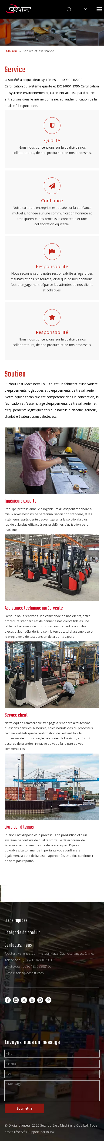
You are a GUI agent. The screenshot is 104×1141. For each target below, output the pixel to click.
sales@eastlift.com (30, 973)
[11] (52, 567)
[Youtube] (32, 1000)
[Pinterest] (48, 1000)
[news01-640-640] (52, 787)
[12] (52, 674)
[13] (52, 460)
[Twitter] (24, 1000)
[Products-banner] (52, 32)
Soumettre (25, 1108)
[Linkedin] (16, 1000)
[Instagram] (40, 1000)
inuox (50, 1132)
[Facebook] (8, 1000)
